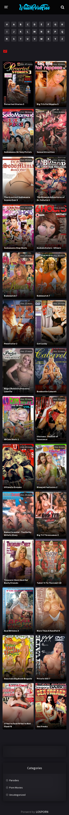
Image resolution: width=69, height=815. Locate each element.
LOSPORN (42, 812)
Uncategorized (17, 794)
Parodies (14, 780)
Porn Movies (16, 787)
